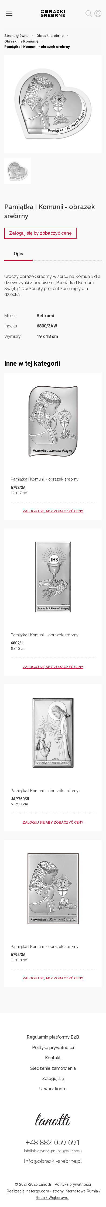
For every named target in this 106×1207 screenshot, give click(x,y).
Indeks (10, 326)
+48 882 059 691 (53, 1142)
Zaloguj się (53, 1078)
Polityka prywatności (53, 1047)
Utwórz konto (53, 1088)
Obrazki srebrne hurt (53, 13)
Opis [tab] (18, 253)
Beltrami (45, 315)
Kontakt (53, 1057)
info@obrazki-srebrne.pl (53, 1161)
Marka (10, 315)
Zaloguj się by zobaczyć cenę (40, 233)
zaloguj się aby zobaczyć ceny (53, 511)
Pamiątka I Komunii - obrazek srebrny (44, 479)
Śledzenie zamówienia (53, 1068)
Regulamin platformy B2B (53, 1037)
